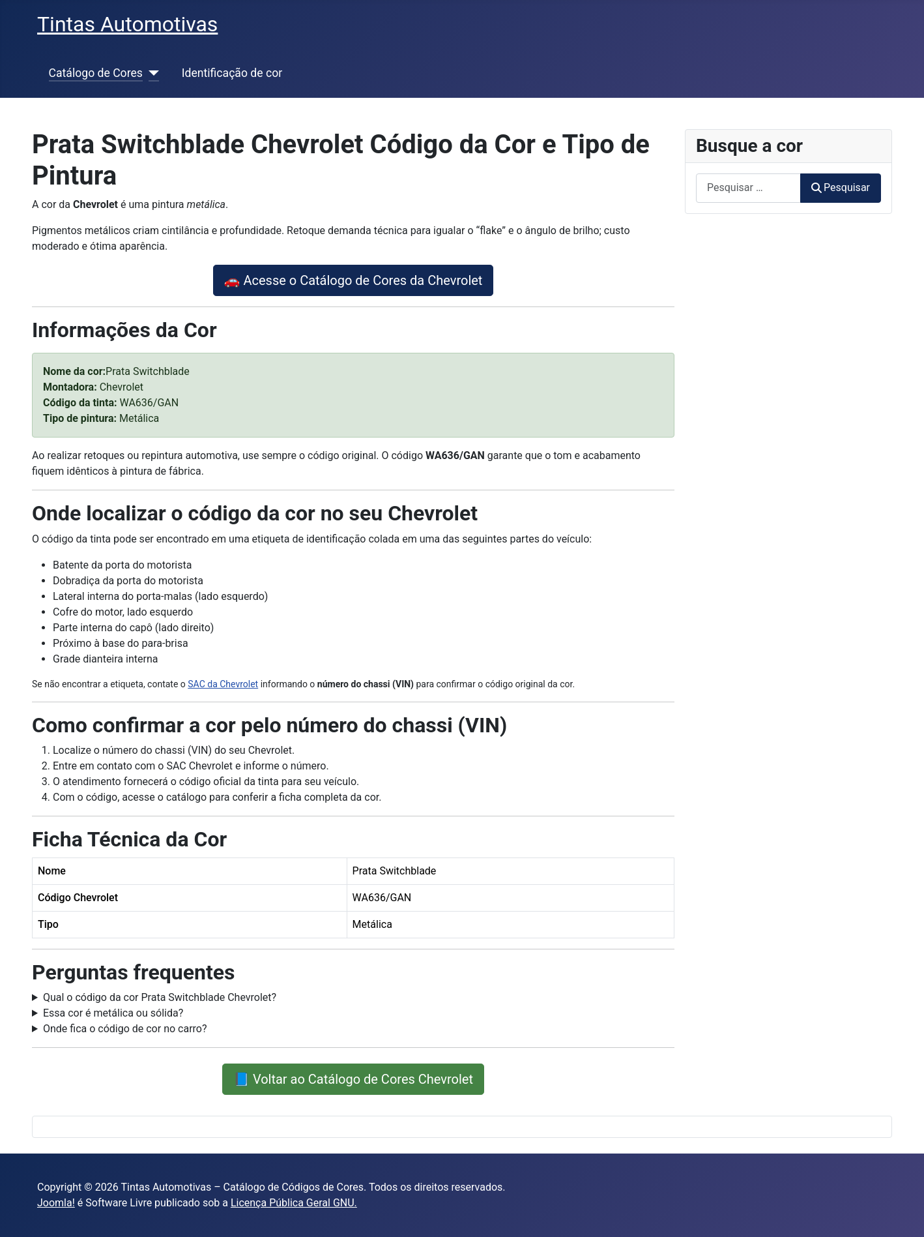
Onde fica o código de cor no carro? (125, 1028)
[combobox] (748, 188)
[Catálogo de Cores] (151, 73)
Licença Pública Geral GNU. (294, 1203)
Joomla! (56, 1203)
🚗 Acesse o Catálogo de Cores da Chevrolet (353, 280)
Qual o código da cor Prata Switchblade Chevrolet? (159, 997)
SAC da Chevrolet (223, 684)
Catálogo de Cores (96, 73)
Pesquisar (840, 187)
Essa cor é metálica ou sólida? (113, 1013)
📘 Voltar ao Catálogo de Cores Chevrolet (353, 1079)
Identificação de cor (232, 73)
